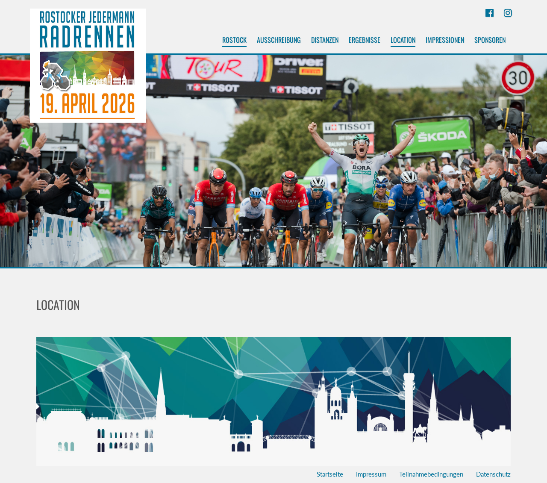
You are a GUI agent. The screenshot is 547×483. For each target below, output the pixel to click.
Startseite (330, 474)
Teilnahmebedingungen (431, 474)
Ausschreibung (279, 40)
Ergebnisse (364, 40)
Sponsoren (490, 40)
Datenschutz (493, 474)
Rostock (234, 41)
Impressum (371, 474)
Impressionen (445, 40)
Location (403, 41)
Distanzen (324, 40)
